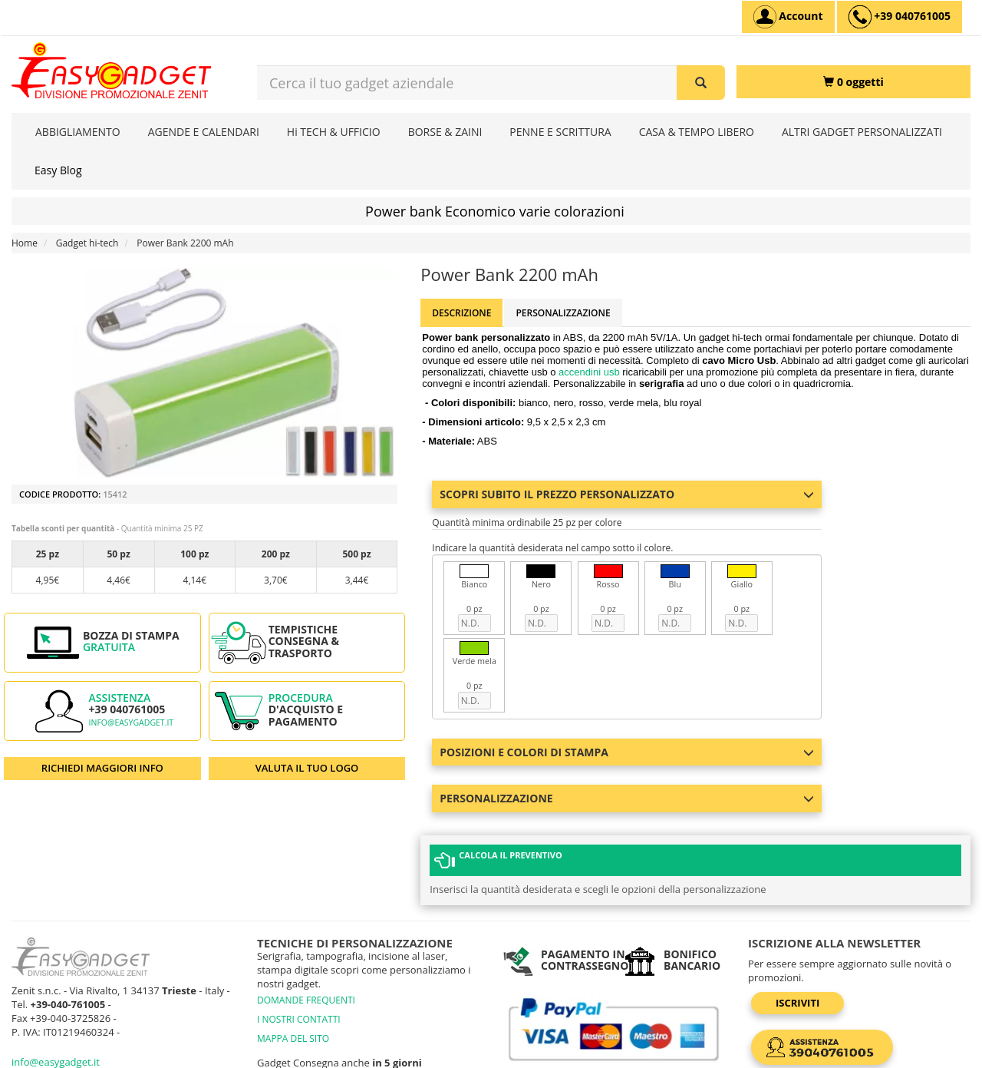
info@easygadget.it (131, 722)
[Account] (788, 17)
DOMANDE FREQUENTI (306, 930)
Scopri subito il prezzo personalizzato (626, 494)
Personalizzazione (563, 312)
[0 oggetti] (853, 81)
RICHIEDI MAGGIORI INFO (102, 768)
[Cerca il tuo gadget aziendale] (701, 82)
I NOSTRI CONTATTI (299, 949)
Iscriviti (797, 933)
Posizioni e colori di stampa (626, 752)
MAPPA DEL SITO (293, 968)
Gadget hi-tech (87, 243)
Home (25, 243)
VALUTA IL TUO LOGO (307, 768)
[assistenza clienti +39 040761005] (899, 17)
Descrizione (461, 312)
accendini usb (589, 372)
